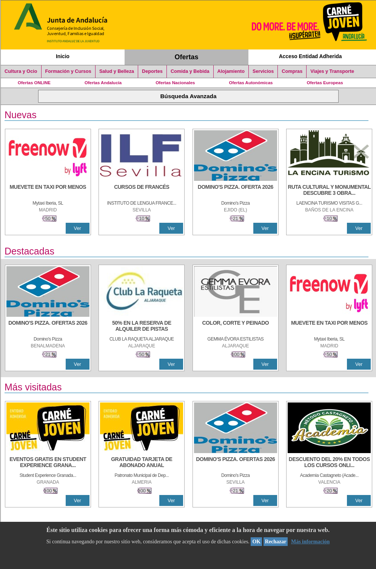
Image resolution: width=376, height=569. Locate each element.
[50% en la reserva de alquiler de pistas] (141, 326)
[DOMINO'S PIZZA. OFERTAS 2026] (47, 326)
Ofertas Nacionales (175, 82)
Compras (292, 71)
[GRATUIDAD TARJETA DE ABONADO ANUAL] (141, 463)
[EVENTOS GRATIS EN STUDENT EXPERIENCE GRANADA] (47, 463)
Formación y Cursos (68, 71)
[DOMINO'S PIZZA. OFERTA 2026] (235, 190)
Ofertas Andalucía (103, 82)
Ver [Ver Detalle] (77, 228)
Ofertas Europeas (325, 82)
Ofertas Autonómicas (251, 82)
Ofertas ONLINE (34, 82)
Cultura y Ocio (21, 71)
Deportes (152, 71)
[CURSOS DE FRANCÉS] (141, 190)
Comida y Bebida (190, 71)
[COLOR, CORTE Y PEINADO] (235, 326)
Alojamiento (231, 71)
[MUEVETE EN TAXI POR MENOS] (47, 190)
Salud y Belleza (116, 71)
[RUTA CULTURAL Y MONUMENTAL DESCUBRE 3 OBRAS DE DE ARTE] (329, 190)
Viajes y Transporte (332, 71)
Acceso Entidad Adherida (310, 56)
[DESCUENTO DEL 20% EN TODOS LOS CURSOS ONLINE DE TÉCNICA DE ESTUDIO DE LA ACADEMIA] (329, 463)
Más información (310, 541)
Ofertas (187, 57)
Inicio (62, 56)
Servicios (263, 71)
